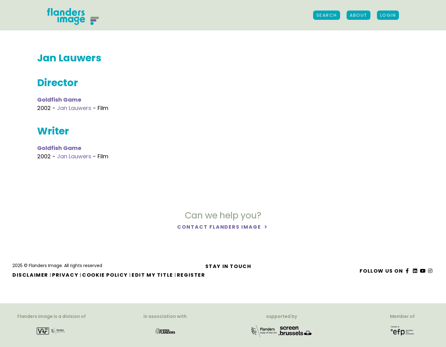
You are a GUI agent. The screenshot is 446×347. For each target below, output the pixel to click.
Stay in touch (228, 266)
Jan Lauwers (74, 108)
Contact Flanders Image (219, 227)
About (358, 15)
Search (326, 15)
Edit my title (152, 275)
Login (388, 15)
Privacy (65, 275)
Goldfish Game (59, 99)
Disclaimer (30, 275)
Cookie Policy (105, 275)
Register (191, 275)
